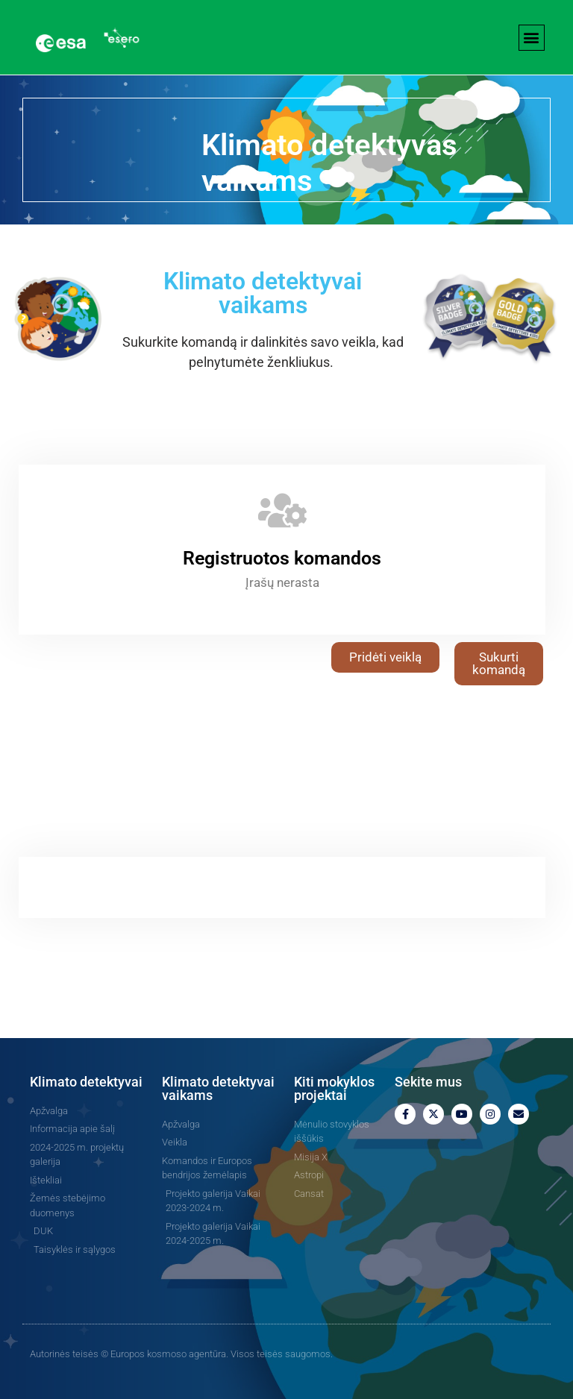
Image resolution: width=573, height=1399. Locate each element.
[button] (532, 38)
